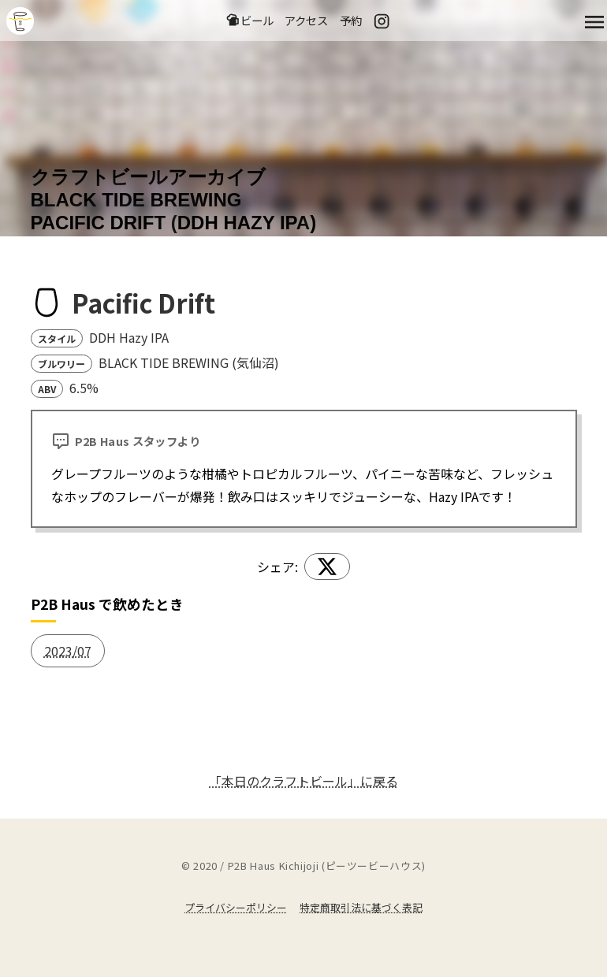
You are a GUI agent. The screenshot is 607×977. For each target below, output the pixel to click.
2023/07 (67, 650)
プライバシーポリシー (235, 907)
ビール (249, 20)
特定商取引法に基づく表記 (361, 907)
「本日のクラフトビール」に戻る (303, 780)
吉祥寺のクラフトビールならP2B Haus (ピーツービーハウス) (20, 21)
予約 (351, 20)
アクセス (306, 20)
